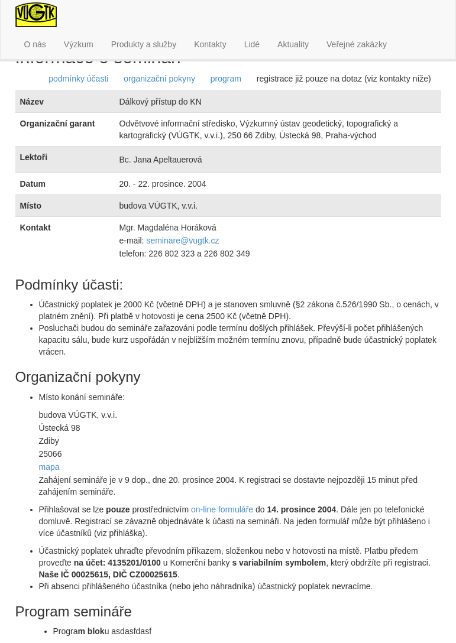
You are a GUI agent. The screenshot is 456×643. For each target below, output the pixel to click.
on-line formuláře (222, 509)
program (226, 78)
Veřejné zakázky (356, 44)
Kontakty (210, 44)
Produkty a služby (144, 44)
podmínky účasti (78, 78)
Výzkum (78, 44)
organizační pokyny (159, 78)
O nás (35, 44)
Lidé (252, 44)
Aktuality (293, 44)
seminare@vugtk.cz (182, 240)
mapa (49, 467)
